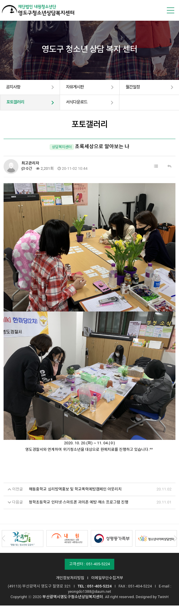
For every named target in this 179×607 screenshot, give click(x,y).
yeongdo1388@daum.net (89, 593)
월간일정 (134, 88)
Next (175, 540)
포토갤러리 (16, 103)
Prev (3, 540)
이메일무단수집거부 (107, 579)
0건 (26, 170)
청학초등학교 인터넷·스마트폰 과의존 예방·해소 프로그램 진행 (78, 503)
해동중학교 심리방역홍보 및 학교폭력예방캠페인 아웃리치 (75, 490)
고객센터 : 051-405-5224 (89, 565)
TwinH (163, 598)
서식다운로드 (78, 103)
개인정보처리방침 (70, 579)
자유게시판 (76, 88)
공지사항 (14, 88)
